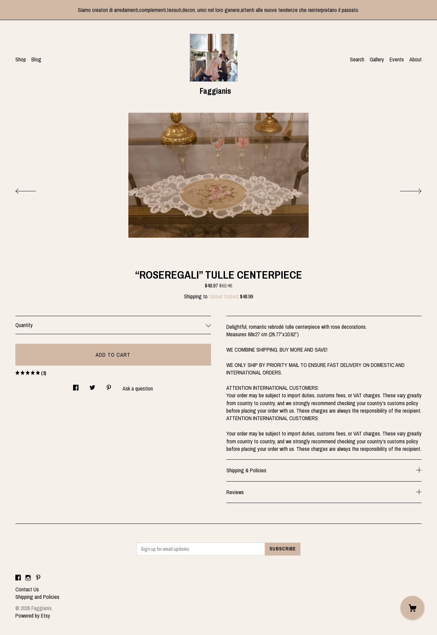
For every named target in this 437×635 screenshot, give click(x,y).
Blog (36, 59)
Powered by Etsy (32, 615)
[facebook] (18, 577)
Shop (20, 59)
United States (223, 296)
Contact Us (27, 589)
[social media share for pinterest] (109, 386)
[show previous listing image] (32, 189)
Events (397, 59)
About (415, 59)
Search (357, 59)
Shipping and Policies (37, 597)
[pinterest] (38, 577)
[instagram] (28, 577)
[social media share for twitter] (92, 386)
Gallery (377, 59)
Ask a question (138, 388)
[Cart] (412, 608)
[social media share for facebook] (76, 386)
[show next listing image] (404, 189)
